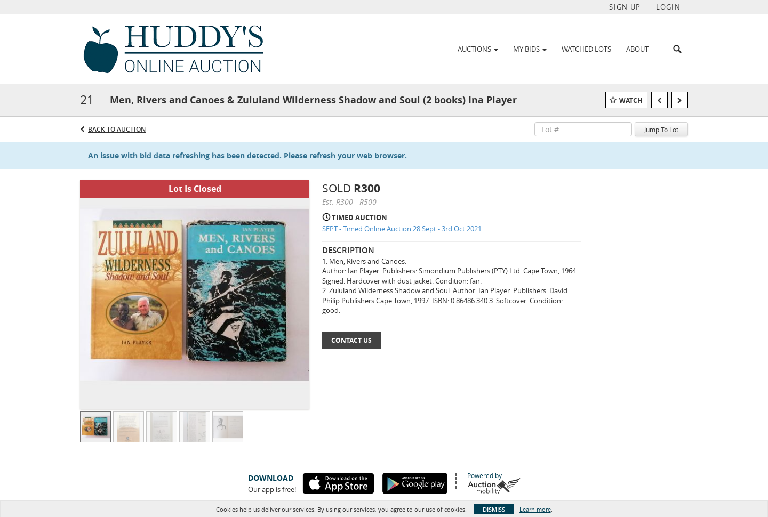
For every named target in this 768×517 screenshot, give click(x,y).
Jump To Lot (661, 129)
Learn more (535, 509)
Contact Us (351, 340)
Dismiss (494, 509)
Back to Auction (117, 129)
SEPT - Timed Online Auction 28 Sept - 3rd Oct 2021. (402, 228)
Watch (630, 100)
